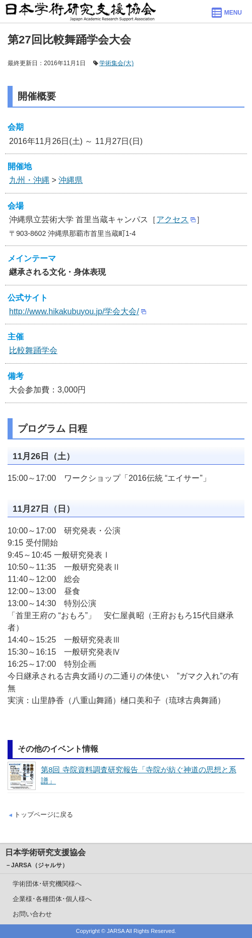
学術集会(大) (116, 63)
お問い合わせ (32, 914)
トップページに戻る (43, 814)
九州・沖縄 (29, 180)
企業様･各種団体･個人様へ (52, 899)
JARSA (115, 931)
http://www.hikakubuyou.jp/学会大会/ (74, 311)
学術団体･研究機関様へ (47, 883)
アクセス (172, 219)
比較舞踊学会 (33, 350)
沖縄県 (70, 180)
